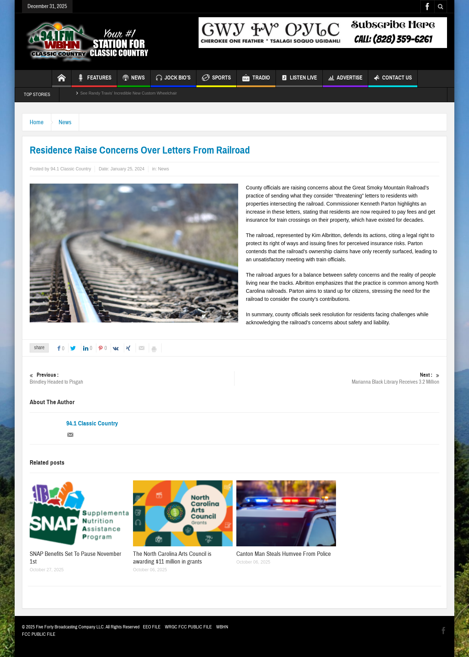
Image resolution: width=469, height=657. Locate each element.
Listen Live (299, 78)
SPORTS (216, 78)
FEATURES (94, 78)
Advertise (345, 78)
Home (37, 122)
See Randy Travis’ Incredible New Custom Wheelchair (128, 94)
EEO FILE (151, 627)
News (65, 122)
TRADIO (256, 78)
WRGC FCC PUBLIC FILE (188, 627)
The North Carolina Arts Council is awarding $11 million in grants (172, 557)
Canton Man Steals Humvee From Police (283, 554)
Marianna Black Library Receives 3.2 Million (337, 378)
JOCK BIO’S (173, 78)
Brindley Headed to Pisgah (132, 378)
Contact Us (392, 78)
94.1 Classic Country (92, 423)
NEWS (133, 78)
